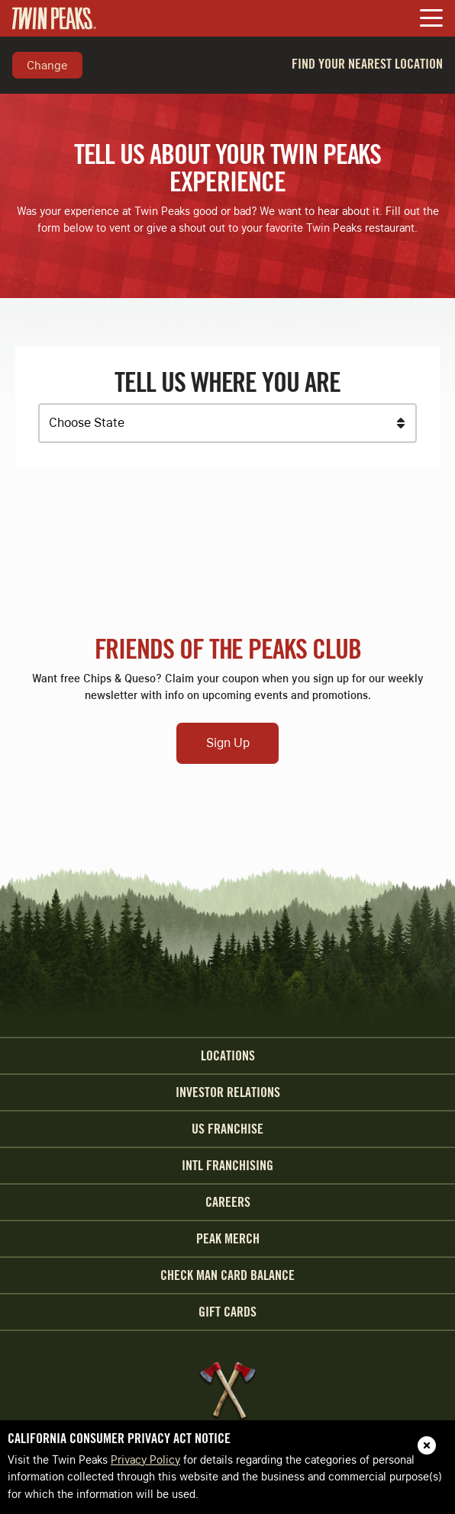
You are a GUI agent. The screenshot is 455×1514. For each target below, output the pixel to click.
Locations (228, 1056)
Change (47, 65)
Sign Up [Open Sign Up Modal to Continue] (228, 743)
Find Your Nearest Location (367, 64)
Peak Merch (228, 1239)
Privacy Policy (145, 1460)
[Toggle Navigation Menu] (431, 19)
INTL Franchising (227, 1165)
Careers (227, 1202)
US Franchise (227, 1129)
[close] (427, 1445)
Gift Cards (227, 1312)
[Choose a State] (227, 423)
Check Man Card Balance (227, 1275)
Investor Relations (228, 1092)
